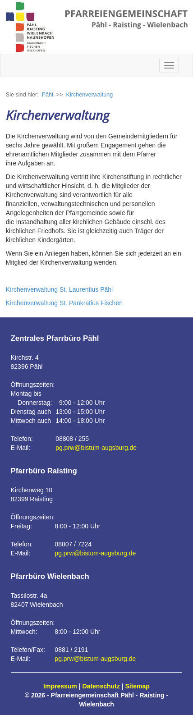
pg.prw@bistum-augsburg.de (96, 447)
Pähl (47, 95)
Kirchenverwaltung (89, 95)
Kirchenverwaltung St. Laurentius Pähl (59, 289)
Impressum (60, 686)
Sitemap (137, 686)
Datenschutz (101, 686)
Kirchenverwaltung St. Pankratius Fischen (64, 303)
